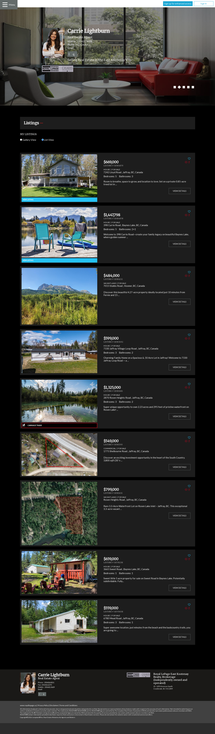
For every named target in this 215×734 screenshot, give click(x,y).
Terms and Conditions (68, 705)
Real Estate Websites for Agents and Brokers (59, 717)
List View (48, 139)
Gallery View (28, 139)
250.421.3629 (84, 41)
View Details (179, 191)
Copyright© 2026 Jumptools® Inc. (31, 717)
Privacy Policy (43, 705)
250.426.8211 (82, 44)
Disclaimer (54, 705)
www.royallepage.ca (28, 705)
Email (70, 47)
